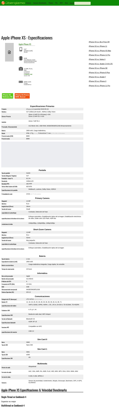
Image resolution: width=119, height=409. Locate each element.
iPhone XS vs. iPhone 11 (98, 46)
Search (72, 3)
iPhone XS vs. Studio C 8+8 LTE (101, 64)
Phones (51, 3)
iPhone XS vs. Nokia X (97, 59)
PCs (56, 3)
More (66, 3)
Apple (21, 44)
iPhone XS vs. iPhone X (97, 81)
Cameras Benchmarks (39, 3)
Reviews (28, 3)
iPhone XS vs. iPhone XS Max (100, 51)
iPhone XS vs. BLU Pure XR (99, 42)
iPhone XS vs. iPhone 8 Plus (99, 72)
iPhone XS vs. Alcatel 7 (97, 77)
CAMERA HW (28, 74)
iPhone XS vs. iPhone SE (98, 68)
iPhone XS (27, 44)
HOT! (61, 3)
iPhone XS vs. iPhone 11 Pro (99, 55)
